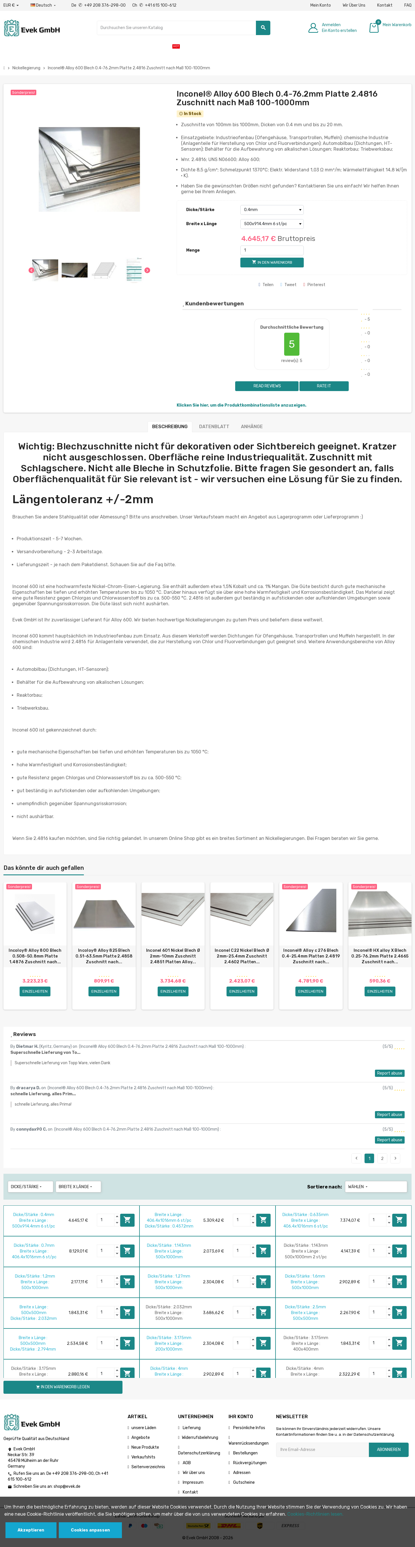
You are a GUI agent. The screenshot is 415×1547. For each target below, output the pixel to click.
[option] (35, 946)
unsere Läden (143, 1428)
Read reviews (267, 386)
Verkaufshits (143, 1457)
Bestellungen (245, 1453)
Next (395, 1158)
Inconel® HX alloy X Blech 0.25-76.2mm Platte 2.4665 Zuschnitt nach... (379, 956)
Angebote (140, 1437)
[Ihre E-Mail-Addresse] (322, 1450)
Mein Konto (320, 5)
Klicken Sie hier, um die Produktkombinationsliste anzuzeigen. (241, 405)
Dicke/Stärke (200, 209)
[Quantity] (106, 1220)
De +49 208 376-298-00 (99, 5)
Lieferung (191, 1428)
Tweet (288, 284)
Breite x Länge (201, 223)
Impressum (192, 1482)
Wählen (358, 1187)
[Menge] (272, 250)
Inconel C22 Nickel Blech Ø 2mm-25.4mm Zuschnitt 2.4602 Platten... (242, 956)
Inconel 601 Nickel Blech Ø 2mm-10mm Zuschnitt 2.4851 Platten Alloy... (173, 956)
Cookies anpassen (90, 1530)
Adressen (241, 1473)
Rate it (324, 386)
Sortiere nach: (324, 1187)
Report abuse (389, 1073)
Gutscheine (243, 1482)
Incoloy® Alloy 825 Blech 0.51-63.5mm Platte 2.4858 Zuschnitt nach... (104, 956)
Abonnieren (389, 1450)
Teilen (266, 284)
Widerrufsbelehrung (200, 1437)
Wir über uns (193, 1473)
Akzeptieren (31, 1530)
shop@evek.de (67, 1487)
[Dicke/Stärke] (272, 210)
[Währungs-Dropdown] (11, 5)
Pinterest (314, 284)
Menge (193, 250)
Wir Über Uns (354, 5)
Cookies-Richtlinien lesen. (315, 1514)
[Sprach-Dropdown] (44, 5)
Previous (356, 1158)
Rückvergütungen (249, 1463)
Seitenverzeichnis (148, 1467)
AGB (186, 1463)
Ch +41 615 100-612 (154, 5)
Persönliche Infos (248, 1428)
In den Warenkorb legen (127, 1220)
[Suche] (183, 28)
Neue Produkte (145, 1447)
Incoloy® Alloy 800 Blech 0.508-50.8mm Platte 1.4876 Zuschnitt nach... (35, 956)
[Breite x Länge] (272, 224)
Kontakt (385, 5)
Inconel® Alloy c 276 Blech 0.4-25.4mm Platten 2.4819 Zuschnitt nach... (311, 956)
